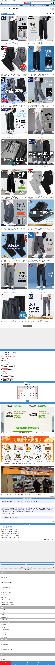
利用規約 (3, 642)
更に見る (52, 521)
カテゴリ (3, 609)
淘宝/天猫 (4, 13)
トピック (52, 496)
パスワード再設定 (5, 629)
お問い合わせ (4, 637)
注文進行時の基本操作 (6, 587)
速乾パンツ (5, 360)
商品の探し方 (4, 577)
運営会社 (3, 651)
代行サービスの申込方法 (6, 582)
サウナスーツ (5, 362)
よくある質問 (4, 634)
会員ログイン (4, 627)
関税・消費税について (6, 597)
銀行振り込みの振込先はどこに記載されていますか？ (11, 537)
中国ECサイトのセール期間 (7, 602)
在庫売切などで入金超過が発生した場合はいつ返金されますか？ (11, 533)
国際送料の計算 (4, 617)
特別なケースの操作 (5, 589)
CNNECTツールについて (6, 579)
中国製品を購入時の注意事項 (7, 604)
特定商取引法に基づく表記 (7, 649)
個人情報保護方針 (5, 644)
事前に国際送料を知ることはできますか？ (11, 531)
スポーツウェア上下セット (9, 352)
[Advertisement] (27, 338)
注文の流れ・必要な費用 (6, 584)
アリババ (11, 13)
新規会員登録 (4, 624)
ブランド (3, 612)
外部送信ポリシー (5, 647)
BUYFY (3, 656)
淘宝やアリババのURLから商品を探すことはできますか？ (11, 529)
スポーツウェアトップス (8, 354)
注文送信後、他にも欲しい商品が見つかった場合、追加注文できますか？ (11, 535)
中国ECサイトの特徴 (5, 599)
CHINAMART (4, 659)
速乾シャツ (5, 358)
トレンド (3, 614)
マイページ (3, 632)
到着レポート (4, 619)
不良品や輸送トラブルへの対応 (7, 594)
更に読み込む (27, 325)
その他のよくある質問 (49, 539)
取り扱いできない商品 (6, 592)
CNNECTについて (5, 575)
